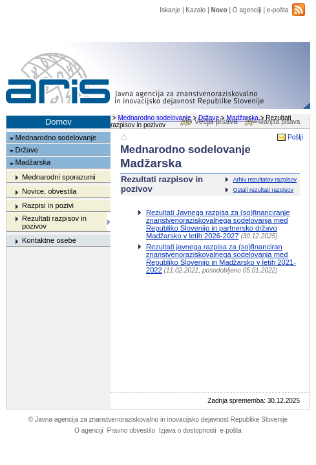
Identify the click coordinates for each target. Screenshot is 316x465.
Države (208, 117)
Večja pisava (215, 121)
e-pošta (278, 10)
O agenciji (247, 10)
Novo (219, 10)
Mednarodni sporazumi (59, 177)
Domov (58, 122)
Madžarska (242, 117)
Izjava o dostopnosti (187, 430)
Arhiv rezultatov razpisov (265, 179)
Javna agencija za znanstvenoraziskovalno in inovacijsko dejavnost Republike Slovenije (158, 419)
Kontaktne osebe (49, 240)
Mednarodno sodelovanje (154, 117)
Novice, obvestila (49, 191)
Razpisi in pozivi (48, 205)
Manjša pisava (279, 121)
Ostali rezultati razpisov (263, 190)
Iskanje (170, 10)
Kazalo (195, 10)
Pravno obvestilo (131, 430)
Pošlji (295, 137)
